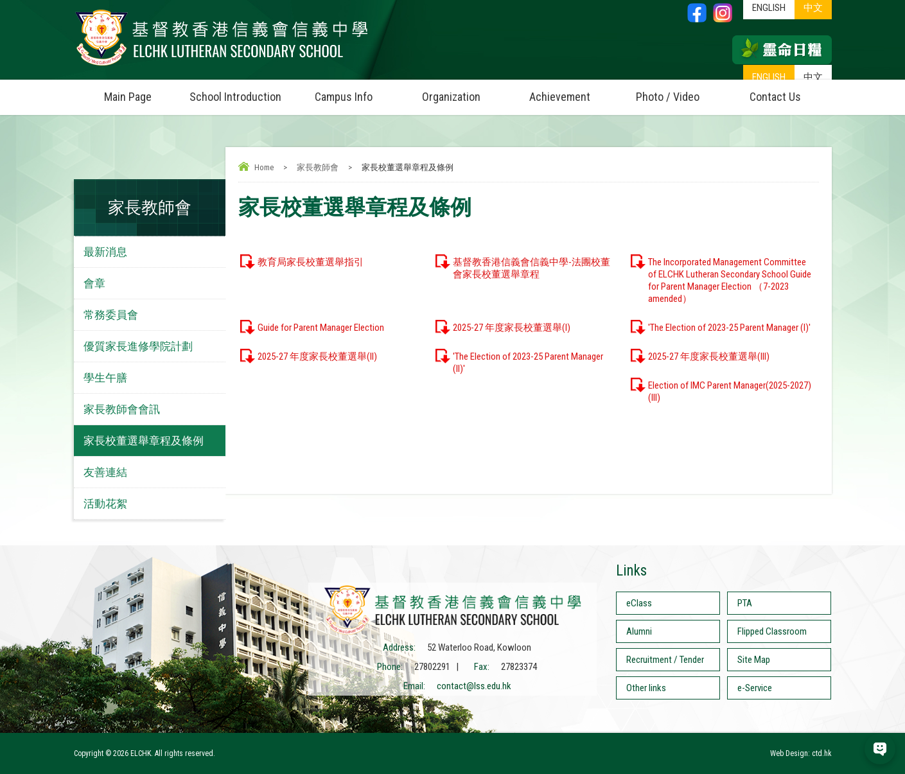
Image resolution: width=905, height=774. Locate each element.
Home (264, 167)
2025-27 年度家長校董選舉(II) (317, 356)
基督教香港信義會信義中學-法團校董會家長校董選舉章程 (531, 268)
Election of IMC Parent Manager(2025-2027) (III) (729, 391)
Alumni (639, 631)
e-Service (754, 688)
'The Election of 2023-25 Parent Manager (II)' (528, 362)
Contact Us (775, 96)
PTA (744, 603)
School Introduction (239, 91)
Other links (646, 688)
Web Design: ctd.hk (801, 753)
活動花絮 (105, 503)
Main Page (128, 96)
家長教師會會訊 (121, 409)
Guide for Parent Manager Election (321, 327)
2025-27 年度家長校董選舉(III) (708, 356)
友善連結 (105, 472)
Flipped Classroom (772, 631)
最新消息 (105, 251)
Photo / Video (679, 91)
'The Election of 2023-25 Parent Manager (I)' (729, 327)
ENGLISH (769, 77)
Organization (463, 91)
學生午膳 (105, 377)
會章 (94, 283)
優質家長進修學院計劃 (138, 346)
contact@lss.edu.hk (474, 686)
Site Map (753, 659)
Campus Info (356, 91)
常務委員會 (110, 314)
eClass (639, 603)
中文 (813, 77)
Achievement (559, 96)
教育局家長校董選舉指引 (311, 262)
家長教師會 (317, 167)
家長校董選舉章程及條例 (143, 440)
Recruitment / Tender (665, 659)
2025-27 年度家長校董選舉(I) (511, 327)
